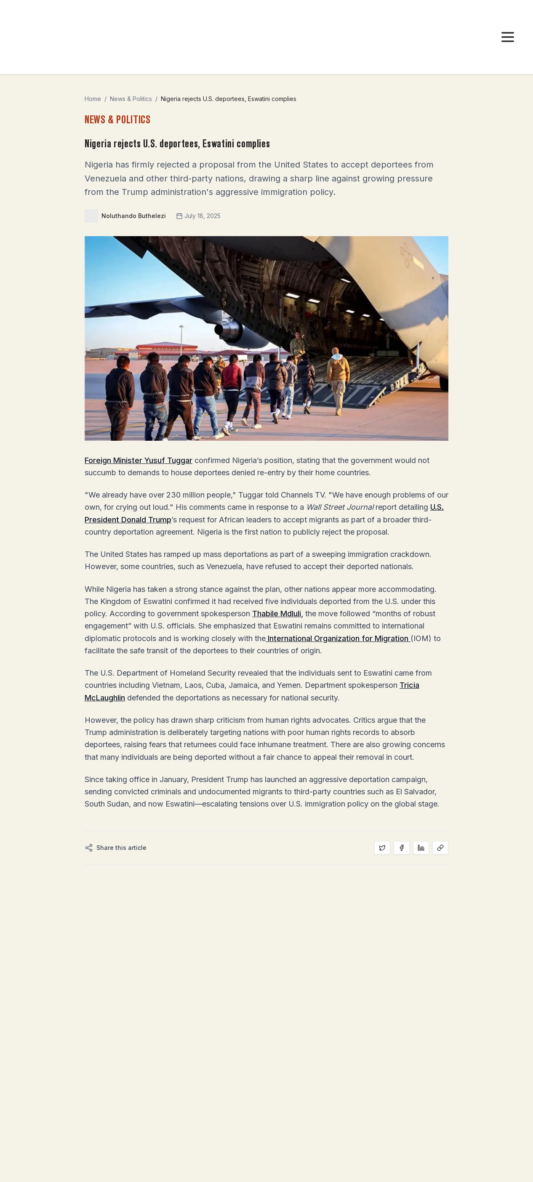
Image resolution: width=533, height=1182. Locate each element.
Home (93, 98)
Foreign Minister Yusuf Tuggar (138, 460)
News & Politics (131, 98)
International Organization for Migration (338, 638)
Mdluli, (291, 613)
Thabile (266, 613)
